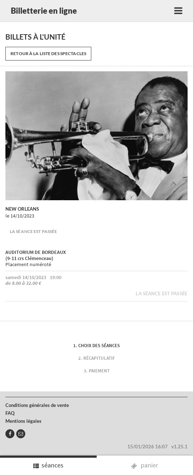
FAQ (9, 413)
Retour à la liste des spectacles (48, 53)
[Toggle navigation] (178, 11)
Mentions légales (23, 421)
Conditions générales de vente (37, 405)
